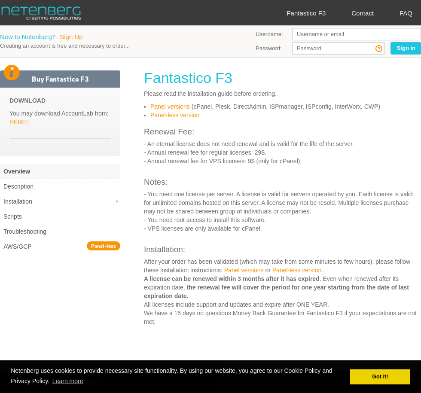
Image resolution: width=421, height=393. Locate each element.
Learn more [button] (67, 381)
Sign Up (71, 36)
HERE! (18, 122)
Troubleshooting (24, 231)
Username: (269, 34)
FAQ (406, 13)
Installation (61, 201)
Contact (362, 13)
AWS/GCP (61, 245)
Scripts (12, 216)
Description (18, 186)
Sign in (406, 48)
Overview (16, 171)
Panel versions (170, 106)
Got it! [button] (380, 377)
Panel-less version (174, 115)
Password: (269, 48)
